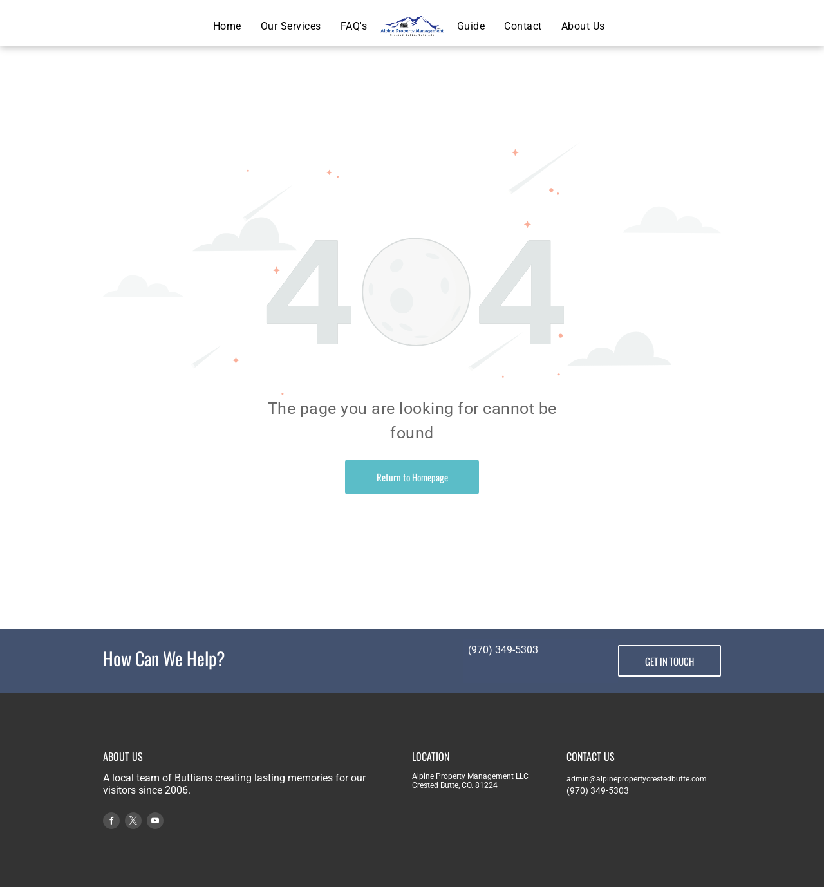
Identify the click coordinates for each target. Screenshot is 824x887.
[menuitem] (227, 26)
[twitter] (133, 822)
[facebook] (111, 822)
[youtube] (155, 822)
